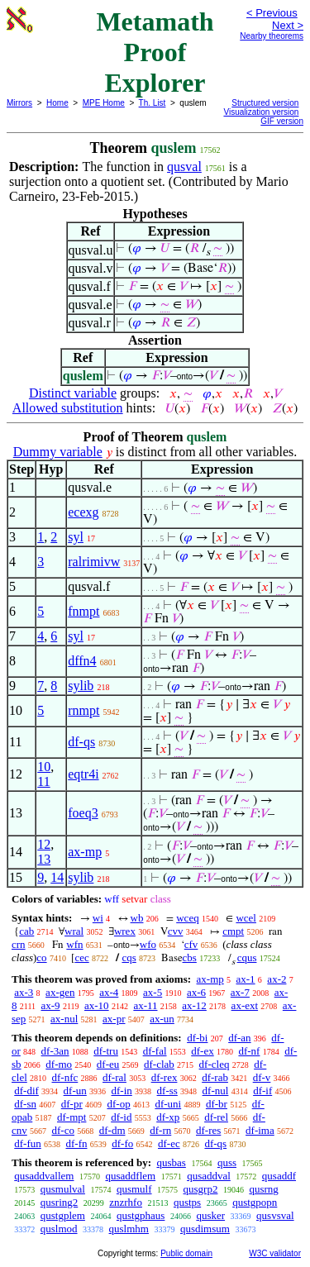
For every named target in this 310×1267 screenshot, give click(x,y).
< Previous (272, 13)
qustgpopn (254, 1202)
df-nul (216, 1090)
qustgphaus (141, 1215)
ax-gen (59, 992)
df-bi (197, 1037)
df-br (216, 1104)
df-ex (202, 1051)
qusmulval (63, 1189)
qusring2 (60, 1202)
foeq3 (83, 813)
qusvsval (275, 1215)
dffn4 (82, 661)
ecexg (83, 512)
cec (81, 957)
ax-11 (145, 1005)
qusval (184, 167)
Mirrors (19, 102)
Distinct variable (73, 393)
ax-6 (196, 992)
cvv (176, 931)
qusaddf (279, 1175)
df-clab (159, 1064)
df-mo (58, 1064)
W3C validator (275, 1253)
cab (26, 931)
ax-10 (96, 1005)
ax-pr (114, 1018)
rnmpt (83, 710)
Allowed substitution (67, 408)
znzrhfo (125, 1202)
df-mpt (71, 1117)
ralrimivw (94, 562)
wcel (246, 918)
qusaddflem (130, 1175)
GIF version (281, 121)
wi (98, 918)
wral (73, 931)
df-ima (260, 1130)
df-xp (167, 1117)
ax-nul (64, 1018)
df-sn (25, 1104)
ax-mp (85, 852)
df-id (121, 1117)
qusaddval (209, 1175)
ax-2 (276, 979)
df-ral (114, 1077)
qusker (210, 1215)
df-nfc (65, 1077)
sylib (80, 686)
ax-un (162, 1018)
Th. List (152, 102)
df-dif (26, 1090)
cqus (247, 957)
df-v (262, 1077)
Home (57, 102)
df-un (75, 1090)
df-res (208, 1130)
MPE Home (104, 102)
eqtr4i (83, 774)
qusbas (170, 1162)
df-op (118, 1104)
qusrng (263, 1189)
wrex (125, 931)
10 (43, 767)
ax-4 (108, 992)
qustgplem (63, 1215)
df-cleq (214, 1064)
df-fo (122, 1143)
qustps (187, 1202)
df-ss (167, 1090)
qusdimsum (205, 1228)
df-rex (164, 1077)
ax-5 (152, 992)
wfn (74, 944)
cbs (190, 957)
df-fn (77, 1143)
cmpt (233, 931)
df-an (239, 1037)
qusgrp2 (201, 1189)
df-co (63, 1130)
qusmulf (134, 1189)
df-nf (249, 1051)
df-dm (112, 1130)
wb (137, 918)
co (41, 957)
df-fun (27, 1143)
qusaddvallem (44, 1175)
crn (19, 944)
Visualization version (260, 112)
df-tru (105, 1051)
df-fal (155, 1051)
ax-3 (23, 992)
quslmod (59, 1228)
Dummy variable (58, 452)
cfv (191, 944)
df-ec (169, 1143)
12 (43, 844)
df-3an (55, 1051)
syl (75, 537)
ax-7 (240, 992)
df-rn (160, 1130)
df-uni (168, 1104)
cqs (129, 957)
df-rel (216, 1117)
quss (226, 1162)
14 (57, 877)
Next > (287, 25)
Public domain (186, 1253)
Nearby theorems (271, 35)
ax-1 (245, 979)
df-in (122, 1090)
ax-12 (194, 1005)
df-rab (215, 1077)
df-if (262, 1090)
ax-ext (244, 1005)
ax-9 (50, 1005)
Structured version (264, 102)
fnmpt (83, 611)
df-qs (81, 742)
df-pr (72, 1104)
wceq (187, 918)
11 (43, 781)
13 (43, 859)
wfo (148, 944)
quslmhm (129, 1228)
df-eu (108, 1064)
